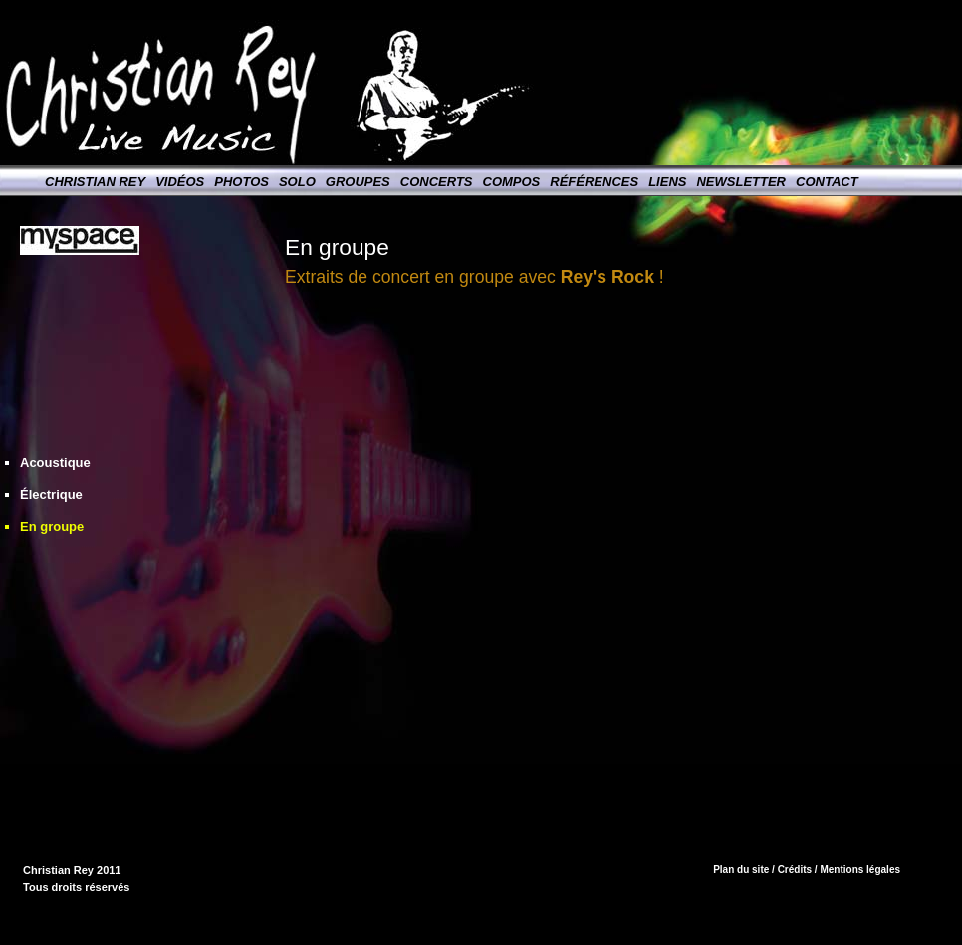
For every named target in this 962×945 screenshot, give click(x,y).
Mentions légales (860, 869)
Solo (297, 181)
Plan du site (741, 869)
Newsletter (741, 181)
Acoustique (55, 462)
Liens (667, 181)
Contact (827, 181)
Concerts (436, 181)
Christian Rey (95, 181)
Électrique (51, 494)
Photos (241, 181)
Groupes (358, 181)
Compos (512, 181)
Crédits (795, 869)
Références (594, 181)
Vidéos (179, 181)
